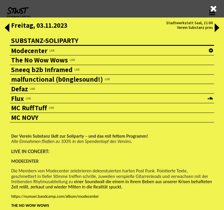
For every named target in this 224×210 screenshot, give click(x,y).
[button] (7, 28)
